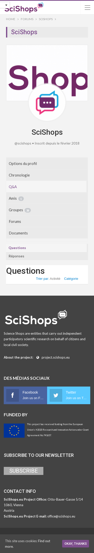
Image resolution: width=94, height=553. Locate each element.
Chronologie (19, 175)
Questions (17, 248)
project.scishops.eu (56, 357)
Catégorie (71, 279)
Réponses (16, 256)
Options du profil (23, 163)
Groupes (20, 210)
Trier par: (48, 279)
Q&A (13, 186)
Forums (15, 221)
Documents (18, 233)
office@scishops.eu (61, 516)
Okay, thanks (75, 543)
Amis (16, 198)
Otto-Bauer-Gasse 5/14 (65, 499)
